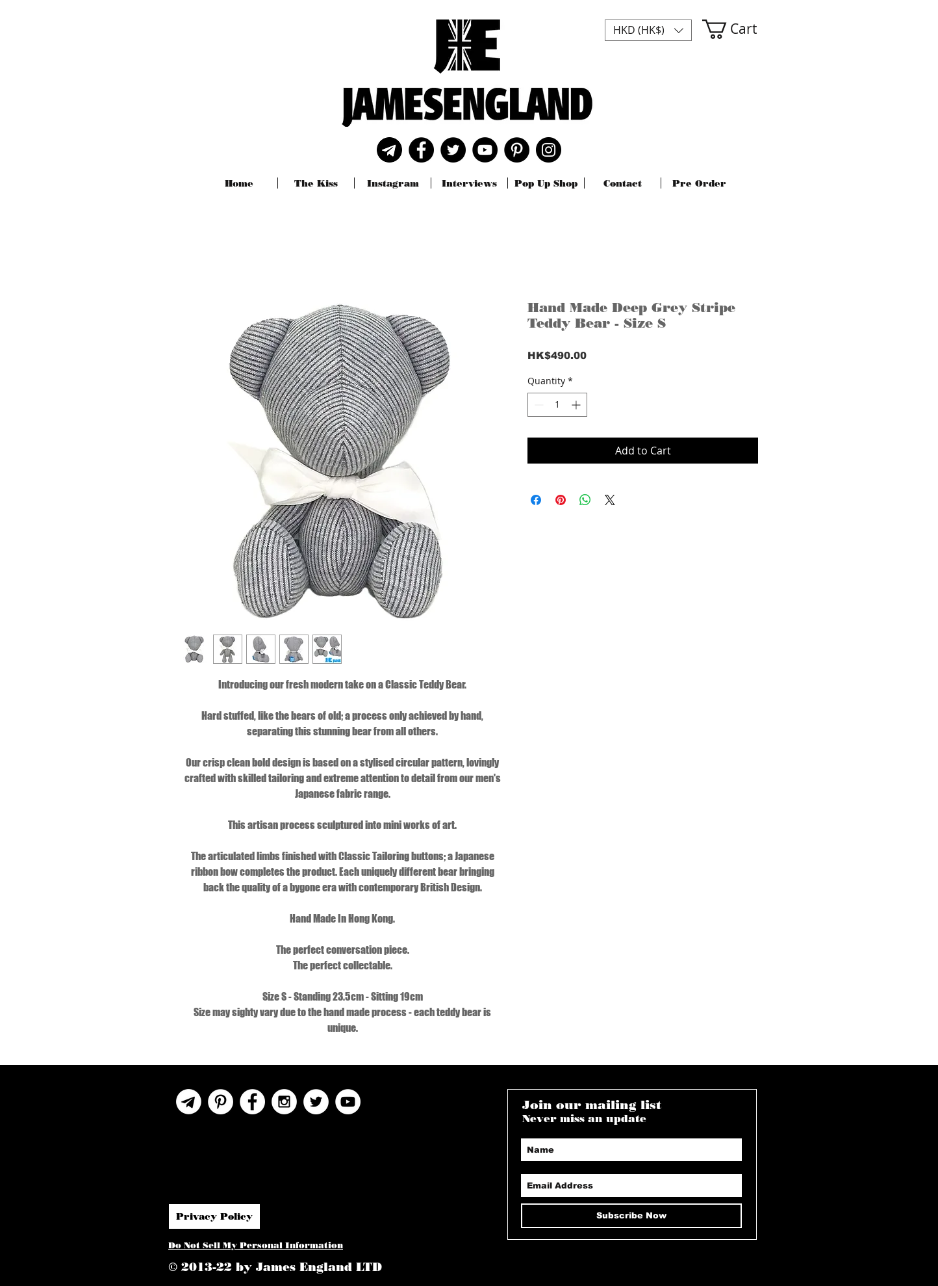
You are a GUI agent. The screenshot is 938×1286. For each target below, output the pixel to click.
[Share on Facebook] (536, 500)
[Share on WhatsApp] (585, 500)
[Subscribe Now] (631, 1215)
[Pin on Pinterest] (560, 500)
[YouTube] (485, 150)
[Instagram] (548, 150)
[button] (648, 30)
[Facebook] (421, 150)
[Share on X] (610, 500)
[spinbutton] (557, 404)
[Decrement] (537, 404)
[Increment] (577, 404)
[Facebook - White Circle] (252, 1101)
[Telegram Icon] (188, 1101)
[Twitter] (453, 150)
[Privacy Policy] (214, 1216)
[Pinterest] (516, 150)
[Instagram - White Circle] (284, 1101)
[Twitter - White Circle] (316, 1101)
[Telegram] (389, 150)
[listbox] (648, 30)
